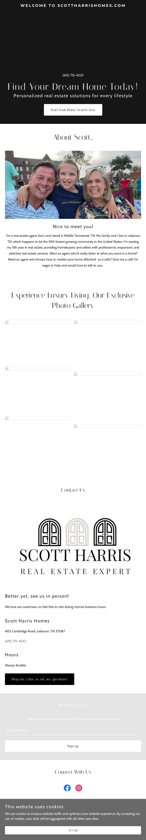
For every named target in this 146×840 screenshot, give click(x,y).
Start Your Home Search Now (73, 110)
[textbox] (73, 730)
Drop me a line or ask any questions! (40, 679)
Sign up (73, 746)
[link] (73, 6)
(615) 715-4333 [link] (73, 75)
